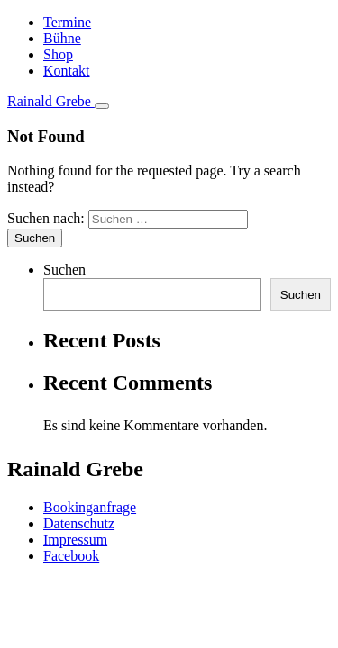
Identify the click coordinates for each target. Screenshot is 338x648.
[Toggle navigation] (102, 106)
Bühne (62, 38)
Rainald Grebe (51, 101)
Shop (58, 54)
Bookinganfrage (89, 507)
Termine (67, 22)
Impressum (75, 539)
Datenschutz (78, 523)
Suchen (64, 269)
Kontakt (66, 70)
